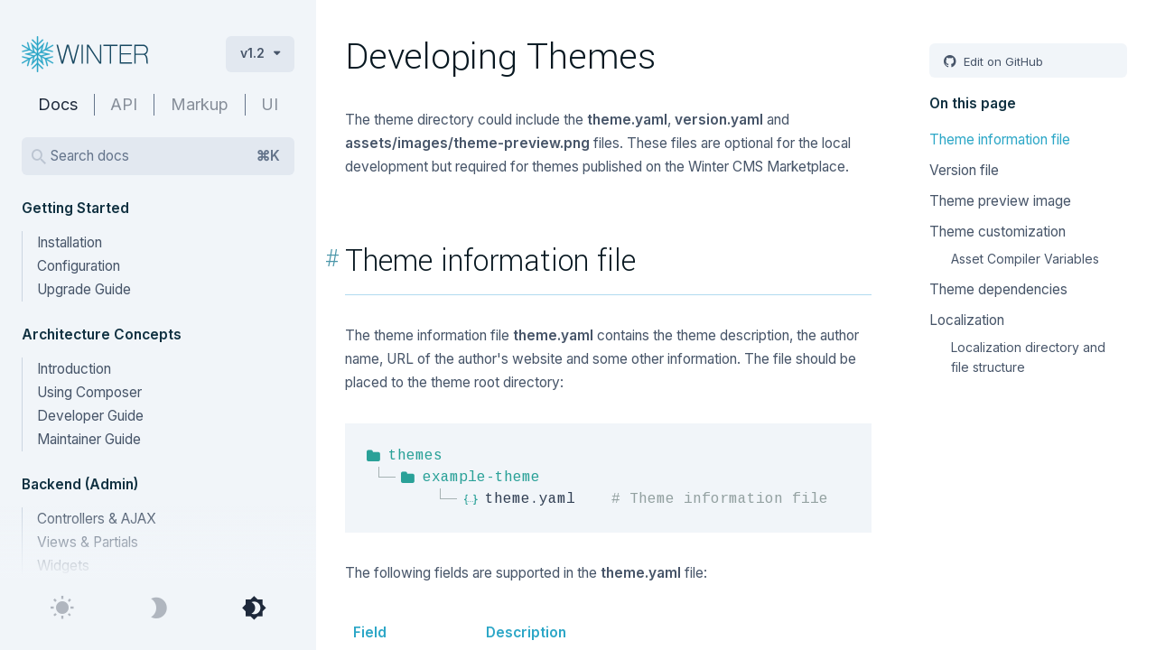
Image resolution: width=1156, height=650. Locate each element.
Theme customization (997, 231)
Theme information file (999, 139)
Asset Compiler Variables (1025, 258)
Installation (69, 242)
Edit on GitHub (1001, 61)
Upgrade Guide (84, 289)
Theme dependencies (998, 289)
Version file (964, 170)
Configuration (78, 265)
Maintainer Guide (89, 439)
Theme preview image (1000, 200)
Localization (966, 320)
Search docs (165, 156)
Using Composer (89, 392)
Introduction (74, 368)
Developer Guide (90, 415)
